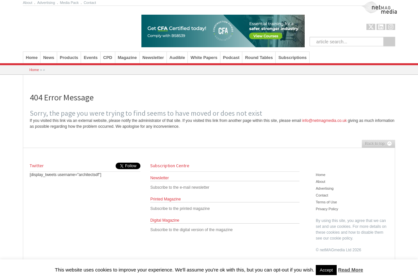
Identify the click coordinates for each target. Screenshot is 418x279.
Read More (350, 269)
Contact (90, 3)
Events (91, 57)
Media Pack (69, 3)
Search (389, 41)
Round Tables (259, 57)
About (27, 3)
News (48, 57)
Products (69, 57)
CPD (107, 57)
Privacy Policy (327, 209)
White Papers (203, 57)
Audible (177, 57)
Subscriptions (292, 57)
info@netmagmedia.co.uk (324, 120)
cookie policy (341, 238)
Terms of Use (326, 202)
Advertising (46, 3)
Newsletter (153, 57)
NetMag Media (373, 4)
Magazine (127, 57)
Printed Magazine (165, 199)
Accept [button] (326, 270)
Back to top (377, 144)
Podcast (231, 57)
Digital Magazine (164, 220)
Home (32, 57)
